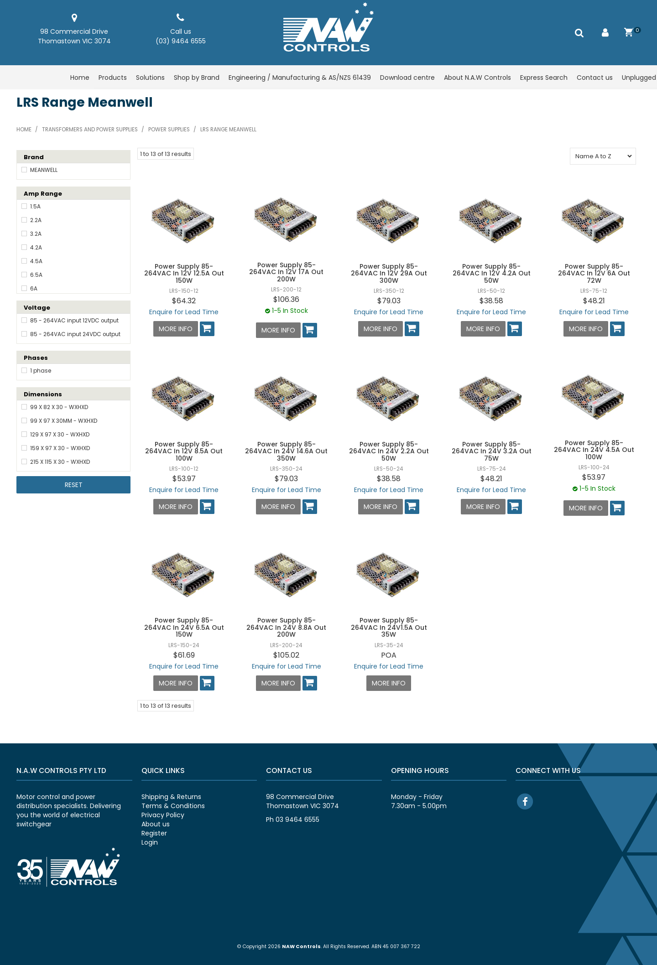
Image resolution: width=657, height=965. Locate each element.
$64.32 (184, 301)
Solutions (150, 77)
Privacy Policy (162, 815)
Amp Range (43, 193)
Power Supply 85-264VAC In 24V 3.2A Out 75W (492, 451)
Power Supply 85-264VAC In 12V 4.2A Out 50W (492, 273)
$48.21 (594, 301)
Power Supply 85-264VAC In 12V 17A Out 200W (286, 272)
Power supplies (169, 129)
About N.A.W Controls (477, 77)
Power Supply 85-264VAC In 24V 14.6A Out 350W (286, 451)
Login (149, 842)
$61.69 (184, 655)
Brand (34, 157)
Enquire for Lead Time (184, 311)
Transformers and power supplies (90, 129)
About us (155, 824)
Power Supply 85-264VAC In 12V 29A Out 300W (389, 273)
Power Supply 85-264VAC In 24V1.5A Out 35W (389, 627)
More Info (176, 328)
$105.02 (286, 655)
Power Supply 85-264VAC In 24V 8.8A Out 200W (286, 627)
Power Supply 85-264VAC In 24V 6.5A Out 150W (184, 627)
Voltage (37, 307)
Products (113, 77)
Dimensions (43, 394)
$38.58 (491, 301)
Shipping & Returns (171, 796)
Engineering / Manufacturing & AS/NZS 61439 (300, 77)
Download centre (407, 77)
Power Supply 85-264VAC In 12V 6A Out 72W (594, 273)
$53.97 (184, 478)
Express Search (544, 77)
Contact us (595, 77)
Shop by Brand (196, 77)
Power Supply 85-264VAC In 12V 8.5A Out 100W (184, 451)
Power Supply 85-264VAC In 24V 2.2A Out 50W (389, 451)
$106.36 (286, 299)
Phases (36, 357)
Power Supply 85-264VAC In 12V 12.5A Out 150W (184, 273)
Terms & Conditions (173, 805)
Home (79, 77)
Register (154, 833)
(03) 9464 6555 (181, 41)
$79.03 (389, 301)
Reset (74, 484)
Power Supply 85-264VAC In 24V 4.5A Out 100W (594, 450)
